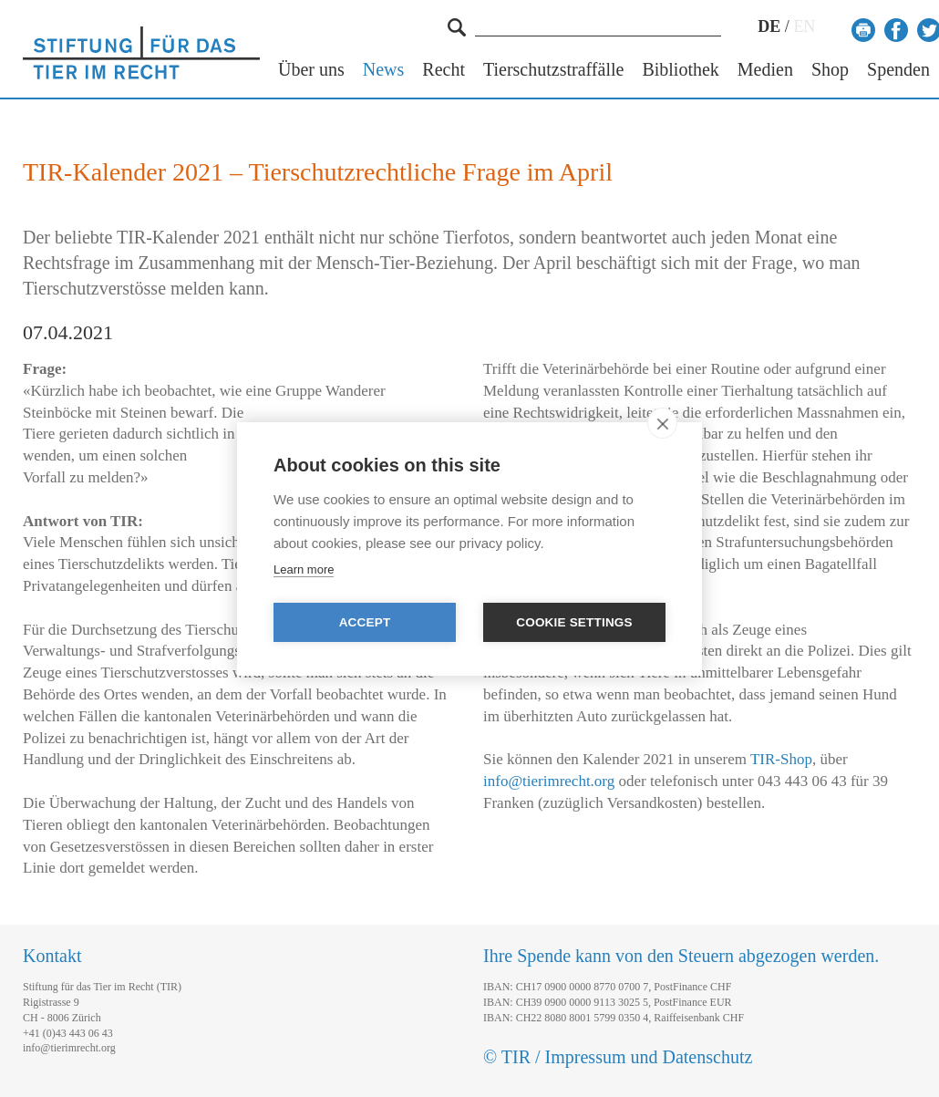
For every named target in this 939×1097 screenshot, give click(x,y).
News (384, 69)
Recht (443, 69)
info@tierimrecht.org (548, 781)
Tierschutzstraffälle (553, 69)
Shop (830, 69)
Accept (365, 622)
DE (769, 26)
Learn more (303, 569)
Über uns (311, 69)
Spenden (898, 69)
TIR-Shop (781, 759)
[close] (662, 423)
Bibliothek (680, 69)
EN (804, 26)
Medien (765, 69)
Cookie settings (574, 622)
